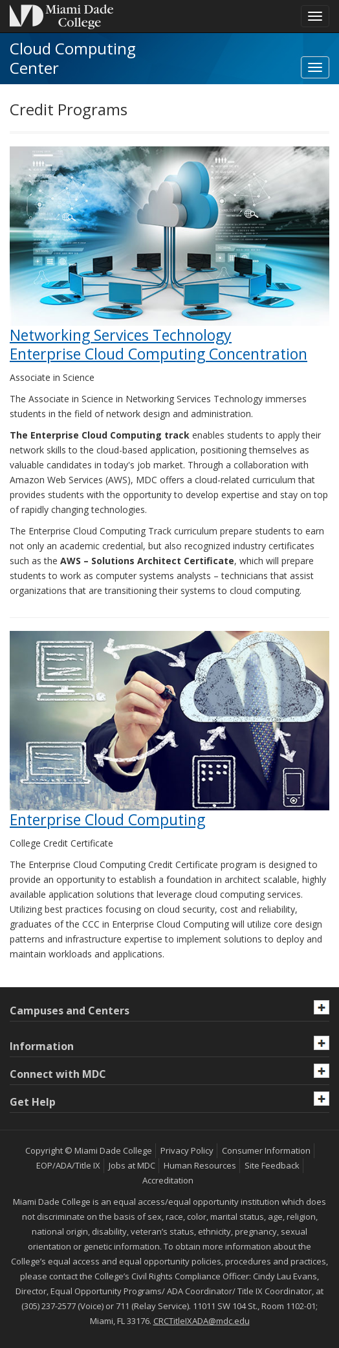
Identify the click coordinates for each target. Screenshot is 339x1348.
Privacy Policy (186, 1150)
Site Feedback (272, 1165)
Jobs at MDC (132, 1165)
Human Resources (200, 1165)
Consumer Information (266, 1150)
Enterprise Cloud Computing (107, 819)
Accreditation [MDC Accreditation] (167, 1180)
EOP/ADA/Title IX (68, 1165)
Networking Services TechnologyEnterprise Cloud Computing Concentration (158, 344)
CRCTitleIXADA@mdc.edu (201, 1321)
